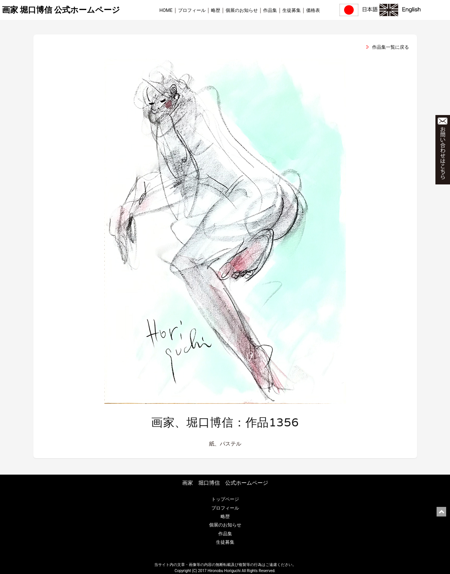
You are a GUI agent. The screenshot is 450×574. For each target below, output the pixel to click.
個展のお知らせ (242, 10)
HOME (166, 10)
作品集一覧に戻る (390, 47)
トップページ (225, 499)
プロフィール (192, 10)
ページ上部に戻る (441, 511)
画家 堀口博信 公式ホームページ (61, 10)
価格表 (313, 10)
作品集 (270, 10)
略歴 (215, 10)
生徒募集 (291, 10)
